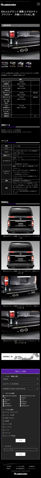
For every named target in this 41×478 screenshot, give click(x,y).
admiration (6, 400)
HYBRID (23, 403)
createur (23, 398)
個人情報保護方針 (20, 468)
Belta (5, 402)
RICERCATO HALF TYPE (27, 396)
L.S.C (22, 400)
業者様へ (9, 468)
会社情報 (9, 466)
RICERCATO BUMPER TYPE (10, 397)
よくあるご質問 (20, 466)
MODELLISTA (24, 405)
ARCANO (23, 402)
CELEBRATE (7, 405)
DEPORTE (6, 403)
